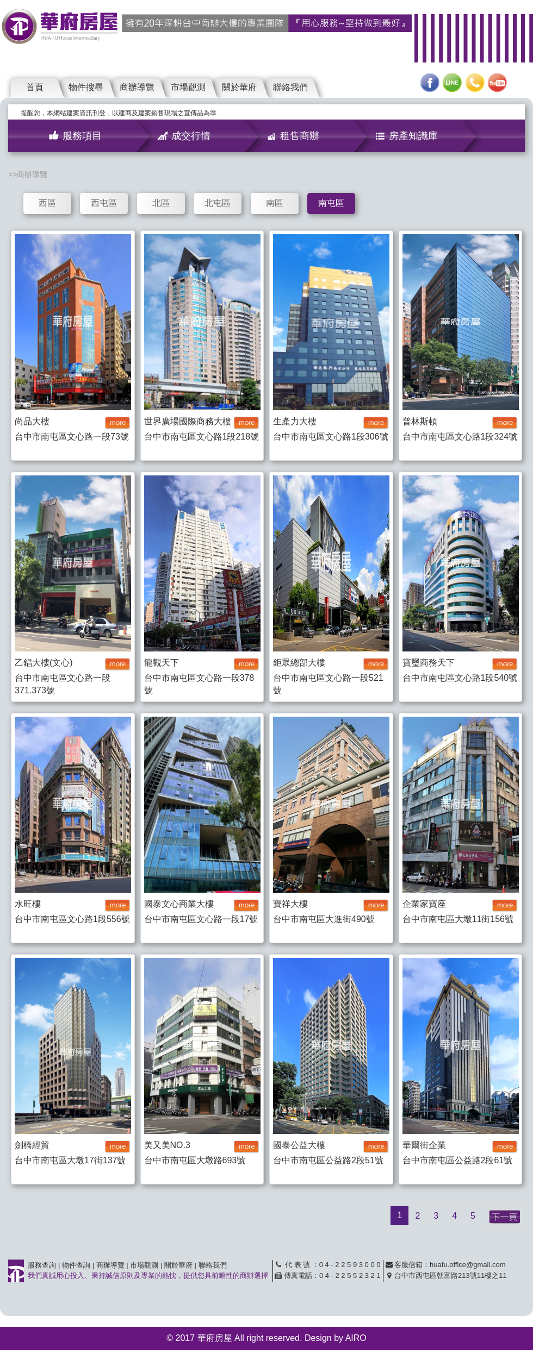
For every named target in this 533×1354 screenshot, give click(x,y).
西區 (47, 203)
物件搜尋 (86, 87)
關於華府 (239, 87)
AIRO (356, 1338)
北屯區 (217, 203)
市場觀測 (188, 87)
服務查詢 (42, 1265)
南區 (274, 203)
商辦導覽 (137, 87)
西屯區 (104, 203)
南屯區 (331, 203)
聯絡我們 (290, 87)
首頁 (35, 87)
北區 (161, 203)
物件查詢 (76, 1265)
